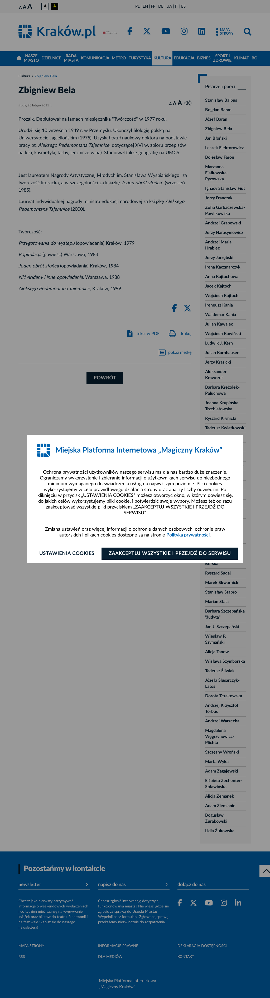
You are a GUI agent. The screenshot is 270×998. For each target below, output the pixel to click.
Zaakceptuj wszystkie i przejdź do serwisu (170, 553)
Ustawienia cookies (66, 553)
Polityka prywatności (188, 535)
